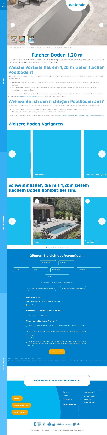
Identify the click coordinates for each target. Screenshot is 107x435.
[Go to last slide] (13, 25)
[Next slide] (101, 25)
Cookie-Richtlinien (68, 431)
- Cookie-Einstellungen (79, 431)
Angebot (17, 398)
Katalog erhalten (19, 412)
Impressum (47, 431)
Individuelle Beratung (21, 405)
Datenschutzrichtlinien (56, 431)
